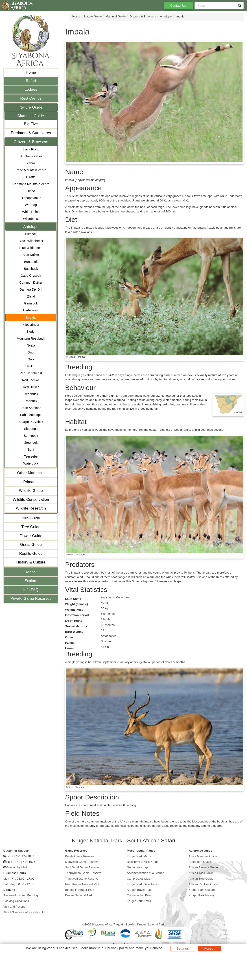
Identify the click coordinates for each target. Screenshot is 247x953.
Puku (30, 366)
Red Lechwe (31, 380)
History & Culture (31, 562)
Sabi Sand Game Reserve (82, 867)
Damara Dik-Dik (31, 289)
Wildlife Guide (31, 490)
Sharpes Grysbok (31, 422)
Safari (31, 81)
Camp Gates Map (138, 878)
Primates (31, 482)
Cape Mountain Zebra (30, 170)
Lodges (30, 89)
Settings (183, 948)
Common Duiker (30, 282)
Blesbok (31, 234)
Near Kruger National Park (82, 884)
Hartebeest (31, 310)
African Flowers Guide (203, 867)
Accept (209, 948)
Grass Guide (31, 544)
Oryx (31, 359)
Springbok (31, 435)
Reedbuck (31, 394)
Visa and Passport (15, 906)
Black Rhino (30, 149)
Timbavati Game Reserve (81, 878)
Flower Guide (30, 536)
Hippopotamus (31, 198)
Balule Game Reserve (79, 856)
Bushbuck (31, 268)
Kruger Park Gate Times (143, 884)
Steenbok (31, 442)
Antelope (31, 227)
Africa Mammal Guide (203, 856)
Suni (31, 449)
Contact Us (178, 5)
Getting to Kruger (138, 867)
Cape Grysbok (31, 275)
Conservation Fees (139, 895)
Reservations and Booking (20, 895)
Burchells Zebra (31, 156)
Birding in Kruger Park (79, 889)
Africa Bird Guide (200, 861)
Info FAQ (31, 590)
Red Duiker (31, 387)
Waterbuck (30, 463)
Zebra (31, 163)
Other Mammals (31, 473)
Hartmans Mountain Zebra (30, 184)
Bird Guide (31, 518)
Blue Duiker (31, 255)
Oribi (31, 352)
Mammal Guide (31, 116)
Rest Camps (31, 98)
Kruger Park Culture (202, 889)
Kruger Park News (139, 901)
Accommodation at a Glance (145, 873)
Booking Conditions (16, 901)
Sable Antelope (31, 415)
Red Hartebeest (31, 373)
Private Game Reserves (30, 598)
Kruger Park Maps (139, 856)
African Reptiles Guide (203, 884)
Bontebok (31, 261)
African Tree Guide (201, 878)
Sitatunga (31, 428)
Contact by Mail (16, 867)
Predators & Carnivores (31, 133)
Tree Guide (30, 527)
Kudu (31, 331)
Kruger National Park (79, 895)
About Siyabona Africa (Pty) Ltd (24, 912)
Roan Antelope (30, 408)
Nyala (31, 345)
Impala (31, 317)
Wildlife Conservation (31, 499)
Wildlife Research (31, 508)
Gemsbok (31, 303)
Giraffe (30, 177)
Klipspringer (30, 324)
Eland (31, 296)
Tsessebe (31, 456)
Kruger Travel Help (139, 889)
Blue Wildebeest (30, 248)
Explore (30, 581)
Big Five (31, 124)
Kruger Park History (201, 895)
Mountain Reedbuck (31, 338)
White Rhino (30, 212)
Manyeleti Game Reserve (81, 861)
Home (31, 72)
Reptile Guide (30, 553)
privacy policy (117, 948)
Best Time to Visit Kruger (143, 861)
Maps (31, 572)
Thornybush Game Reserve (83, 873)
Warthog (31, 205)
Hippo (31, 191)
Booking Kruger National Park (145, 924)
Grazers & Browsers (31, 142)
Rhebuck (31, 401)
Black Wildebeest (31, 241)
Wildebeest (31, 219)
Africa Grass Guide (201, 873)
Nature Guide (30, 107)
